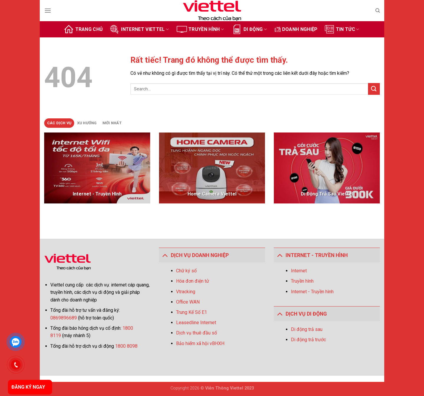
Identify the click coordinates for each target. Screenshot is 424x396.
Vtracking (185, 291)
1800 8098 (126, 346)
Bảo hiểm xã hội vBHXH (200, 343)
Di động (249, 29)
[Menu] (47, 10)
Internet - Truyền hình (312, 291)
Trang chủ (83, 29)
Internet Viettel (139, 29)
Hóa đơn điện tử (192, 281)
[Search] (377, 10)
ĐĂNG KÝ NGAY (28, 387)
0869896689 (64, 318)
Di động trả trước (308, 339)
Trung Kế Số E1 (191, 312)
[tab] (59, 123)
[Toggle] (164, 255)
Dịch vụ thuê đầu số (196, 333)
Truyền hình (200, 29)
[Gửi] (374, 89)
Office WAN (188, 302)
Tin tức (341, 29)
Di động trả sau (306, 329)
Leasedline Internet (196, 322)
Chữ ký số (186, 271)
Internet (299, 271)
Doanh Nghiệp (296, 29)
